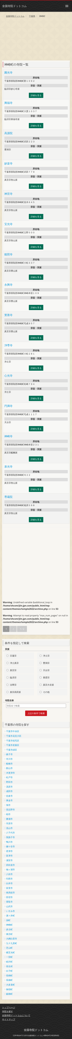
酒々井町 (10, 915)
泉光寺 (8, 466)
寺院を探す (7, 1011)
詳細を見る (36, 95)
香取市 (9, 901)
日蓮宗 (13, 655)
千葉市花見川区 (13, 735)
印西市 (9, 878)
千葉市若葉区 (12, 745)
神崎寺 (8, 436)
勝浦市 (9, 818)
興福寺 (8, 103)
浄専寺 (8, 345)
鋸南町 (9, 993)
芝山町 (9, 947)
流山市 (9, 828)
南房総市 (10, 892)
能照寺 (8, 254)
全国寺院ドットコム (14, 6)
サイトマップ (8, 1019)
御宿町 (9, 989)
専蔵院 (8, 497)
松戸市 (9, 777)
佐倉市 (9, 795)
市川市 (9, 758)
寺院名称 (9, 700)
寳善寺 (8, 315)
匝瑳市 (9, 897)
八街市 (9, 874)
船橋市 (9, 763)
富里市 (9, 888)
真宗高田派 (15, 692)
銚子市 (9, 754)
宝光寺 (8, 224)
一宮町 (9, 956)
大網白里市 (11, 938)
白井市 (9, 883)
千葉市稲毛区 (12, 740)
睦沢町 (9, 961)
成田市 (9, 791)
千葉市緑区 (11, 749)
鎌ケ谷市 (10, 846)
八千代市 (10, 832)
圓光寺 (8, 72)
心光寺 (8, 375)
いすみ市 (10, 911)
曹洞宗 (46, 662)
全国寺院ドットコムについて (16, 1015)
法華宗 (13, 684)
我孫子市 (10, 837)
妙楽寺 (8, 163)
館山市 (9, 768)
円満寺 (8, 406)
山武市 (9, 906)
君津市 (9, 851)
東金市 (9, 800)
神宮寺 (8, 194)
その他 (46, 692)
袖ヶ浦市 (10, 869)
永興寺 (8, 284)
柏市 (8, 814)
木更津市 (10, 772)
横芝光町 (10, 952)
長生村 (9, 966)
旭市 (8, 805)
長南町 (9, 980)
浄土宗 (46, 655)
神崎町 (9, 924)
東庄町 (9, 934)
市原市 (9, 823)
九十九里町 (11, 943)
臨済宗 (13, 677)
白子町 (9, 970)
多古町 (9, 929)
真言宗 (13, 670)
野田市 (9, 782)
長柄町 (9, 975)
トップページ (8, 1007)
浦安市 (9, 860)
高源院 (8, 133)
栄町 (8, 920)
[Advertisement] (36, 40)
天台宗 (46, 670)
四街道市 (10, 864)
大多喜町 (10, 984)
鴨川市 (9, 841)
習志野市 (10, 809)
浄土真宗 (14, 662)
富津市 (9, 855)
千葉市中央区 (12, 731)
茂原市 (9, 786)
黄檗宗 (46, 677)
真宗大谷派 (48, 684)
